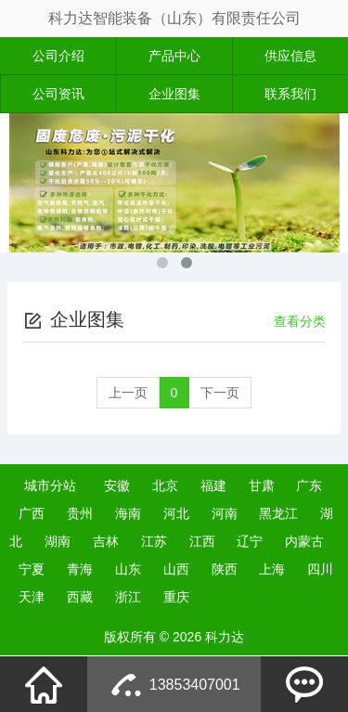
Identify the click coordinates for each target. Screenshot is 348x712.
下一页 (219, 392)
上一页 (128, 392)
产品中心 (174, 55)
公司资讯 (58, 93)
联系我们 (290, 93)
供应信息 (290, 55)
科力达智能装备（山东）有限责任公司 (174, 18)
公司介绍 (58, 55)
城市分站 (50, 485)
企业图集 (174, 93)
